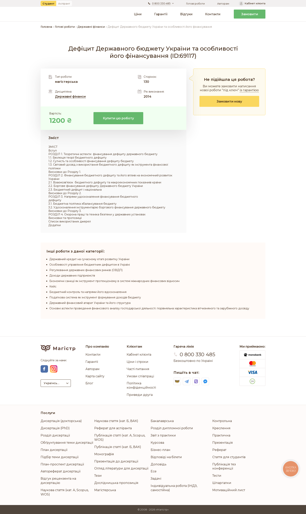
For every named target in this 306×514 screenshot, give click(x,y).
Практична (221, 435)
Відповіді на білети (166, 457)
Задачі (156, 478)
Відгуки (186, 14)
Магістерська (105, 490)
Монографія (104, 454)
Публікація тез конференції (224, 466)
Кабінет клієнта (139, 354)
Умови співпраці (140, 376)
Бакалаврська (162, 421)
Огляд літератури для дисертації (121, 468)
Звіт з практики (163, 435)
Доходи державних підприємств (72, 275)
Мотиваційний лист (228, 490)
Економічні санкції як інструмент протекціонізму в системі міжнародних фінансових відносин (114, 281)
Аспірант (64, 3)
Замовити (249, 14)
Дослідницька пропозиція (116, 483)
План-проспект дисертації (62, 464)
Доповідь (158, 464)
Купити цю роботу (118, 118)
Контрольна (222, 421)
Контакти (213, 14)
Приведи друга (140, 395)
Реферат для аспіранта (113, 428)
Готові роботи (195, 3)
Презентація (222, 442)
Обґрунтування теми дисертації (67, 442)
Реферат (219, 450)
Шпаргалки (221, 483)
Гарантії (161, 14)
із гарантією (249, 90)
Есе (154, 471)
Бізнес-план (160, 450)
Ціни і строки (137, 362)
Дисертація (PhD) (55, 428)
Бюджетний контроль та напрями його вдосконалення (87, 292)
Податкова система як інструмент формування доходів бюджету (95, 297)
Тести (216, 475)
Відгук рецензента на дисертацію (58, 481)
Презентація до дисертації (116, 461)
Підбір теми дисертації (59, 457)
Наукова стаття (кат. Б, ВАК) (116, 421)
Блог (89, 383)
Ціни (138, 14)
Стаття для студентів (229, 457)
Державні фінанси (70, 96)
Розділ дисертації (55, 435)
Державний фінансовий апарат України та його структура (90, 303)
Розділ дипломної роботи (172, 428)
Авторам (223, 3)
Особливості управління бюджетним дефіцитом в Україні (89, 264)
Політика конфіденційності (141, 385)
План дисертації (54, 450)
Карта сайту (94, 376)
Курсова (157, 442)
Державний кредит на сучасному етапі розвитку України (89, 259)
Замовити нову (229, 101)
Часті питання (138, 369)
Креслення (221, 428)
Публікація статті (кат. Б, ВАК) (117, 447)
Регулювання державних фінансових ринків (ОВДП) (86, 270)
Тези (98, 475)
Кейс (52, 286)
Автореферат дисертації (60, 471)
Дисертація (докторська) (61, 421)
